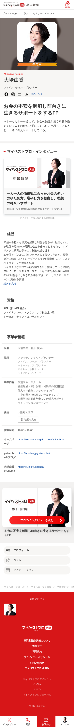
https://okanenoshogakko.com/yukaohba (41, 439)
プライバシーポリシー (36, 657)
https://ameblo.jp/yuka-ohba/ (34, 453)
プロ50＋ (37, 684)
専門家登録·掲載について (37, 640)
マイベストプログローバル (37, 694)
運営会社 (37, 646)
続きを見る (10, 283)
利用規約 (37, 651)
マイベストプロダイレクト (37, 679)
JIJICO (37, 689)
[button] (37, 94)
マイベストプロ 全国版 (37, 668)
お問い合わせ (37, 662)
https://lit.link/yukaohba (31, 466)
